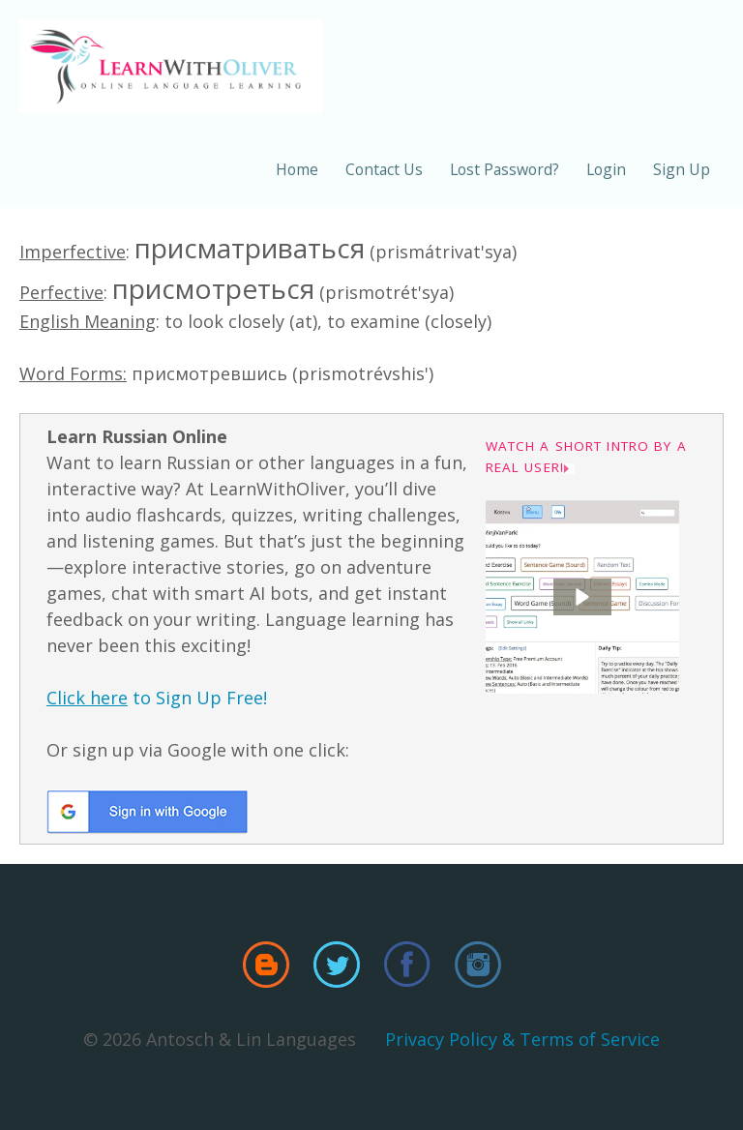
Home (297, 169)
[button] (582, 597)
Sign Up (681, 169)
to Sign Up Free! (156, 697)
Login (606, 169)
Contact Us (384, 169)
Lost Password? (504, 169)
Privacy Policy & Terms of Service (522, 1039)
